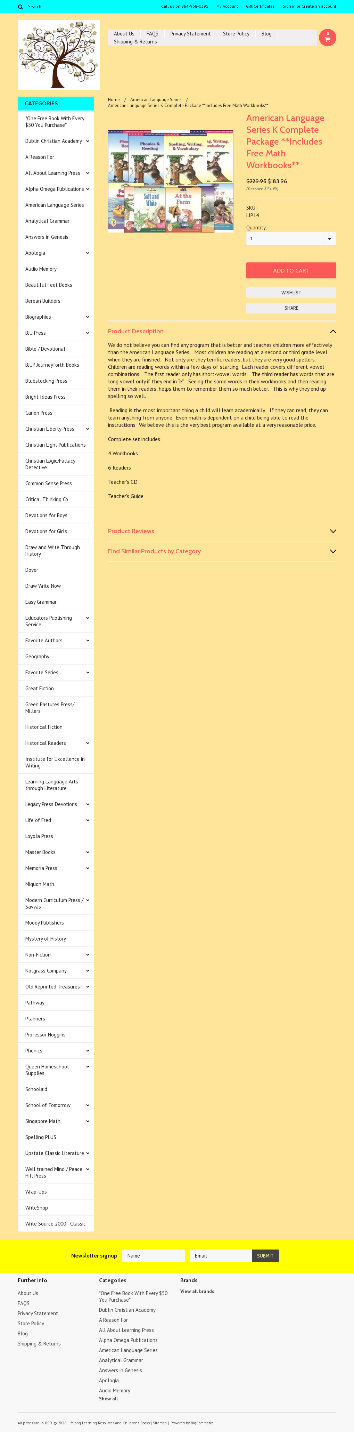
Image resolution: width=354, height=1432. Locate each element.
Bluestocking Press (46, 380)
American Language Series (54, 205)
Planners (35, 1018)
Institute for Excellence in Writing (55, 762)
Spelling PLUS (40, 1137)
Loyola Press (39, 836)
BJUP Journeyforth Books (52, 364)
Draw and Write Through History (52, 550)
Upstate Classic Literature (54, 1153)
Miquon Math (39, 884)
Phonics (33, 1050)
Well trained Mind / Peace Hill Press (53, 1172)
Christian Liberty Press (49, 428)
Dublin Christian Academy (53, 141)
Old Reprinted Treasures (52, 986)
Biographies (38, 317)
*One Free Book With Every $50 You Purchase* (54, 121)
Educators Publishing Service (48, 621)
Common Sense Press (48, 483)
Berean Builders (42, 301)
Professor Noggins (45, 1034)
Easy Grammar (41, 602)
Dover (31, 570)
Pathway (34, 1002)
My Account (227, 6)
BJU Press (35, 332)
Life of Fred (38, 820)
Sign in (289, 6)
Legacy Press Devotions (51, 804)
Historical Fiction (44, 727)
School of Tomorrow (48, 1105)
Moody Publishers (44, 922)
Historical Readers (45, 743)
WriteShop (36, 1207)
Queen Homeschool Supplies (47, 1069)
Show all (108, 1399)
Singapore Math (42, 1121)
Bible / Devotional (45, 348)
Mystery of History (45, 938)
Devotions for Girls (46, 531)
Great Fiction (39, 688)
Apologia (35, 253)
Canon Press (38, 412)
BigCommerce (202, 1423)
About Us (124, 33)
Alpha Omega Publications (54, 189)
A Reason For (39, 157)
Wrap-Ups (36, 1191)
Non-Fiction (38, 954)
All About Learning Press (52, 173)
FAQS (152, 33)
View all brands (197, 1291)
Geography (37, 656)
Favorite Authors (44, 640)
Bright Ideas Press (45, 396)
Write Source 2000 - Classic (55, 1223)
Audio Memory (41, 269)
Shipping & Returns (135, 41)
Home (114, 100)
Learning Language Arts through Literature (51, 784)
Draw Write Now (43, 586)
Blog (267, 33)
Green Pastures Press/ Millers (49, 707)
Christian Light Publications (55, 444)
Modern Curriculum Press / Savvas (54, 903)
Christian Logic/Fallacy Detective (50, 464)
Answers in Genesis (46, 237)
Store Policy (236, 33)
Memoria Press (41, 868)
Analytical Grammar (47, 221)
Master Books (40, 852)
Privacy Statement (191, 33)
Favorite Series (41, 672)
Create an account (319, 6)
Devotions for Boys (46, 515)
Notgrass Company (46, 970)
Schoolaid (36, 1089)
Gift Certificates (260, 6)
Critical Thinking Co (46, 499)
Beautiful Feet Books (48, 285)
